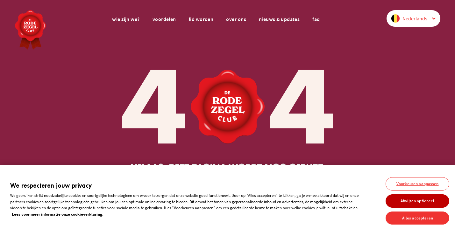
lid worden (201, 19)
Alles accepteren (417, 219)
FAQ (316, 19)
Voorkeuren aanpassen (417, 185)
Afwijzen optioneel (417, 202)
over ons (236, 19)
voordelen (164, 19)
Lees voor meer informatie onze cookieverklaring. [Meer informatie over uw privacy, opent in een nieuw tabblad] (57, 215)
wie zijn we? (125, 19)
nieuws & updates (279, 19)
